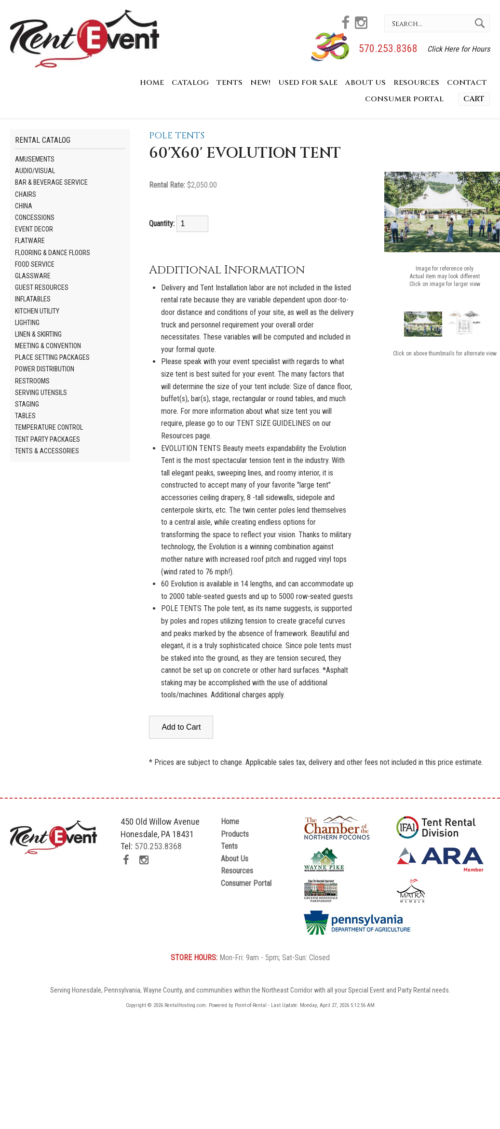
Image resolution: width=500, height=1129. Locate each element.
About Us (365, 83)
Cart (474, 99)
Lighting (27, 322)
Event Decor (34, 229)
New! (260, 83)
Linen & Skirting (38, 334)
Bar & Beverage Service (51, 182)
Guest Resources (41, 287)
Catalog (190, 83)
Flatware (30, 241)
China (23, 206)
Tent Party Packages (47, 439)
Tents (229, 83)
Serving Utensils (41, 392)
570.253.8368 (388, 48)
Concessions (34, 217)
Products (235, 834)
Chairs (25, 194)
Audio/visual (35, 171)
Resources (416, 83)
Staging (27, 404)
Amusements (34, 159)
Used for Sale (308, 83)
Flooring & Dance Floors (52, 253)
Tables (25, 416)
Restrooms (32, 381)
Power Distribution (44, 369)
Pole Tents (176, 136)
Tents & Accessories (47, 451)
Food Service (34, 264)
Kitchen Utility (37, 311)
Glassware (33, 276)
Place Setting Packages (52, 357)
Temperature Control (49, 427)
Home (152, 83)
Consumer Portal (404, 99)
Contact (467, 83)
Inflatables (33, 299)
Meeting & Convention (48, 346)
